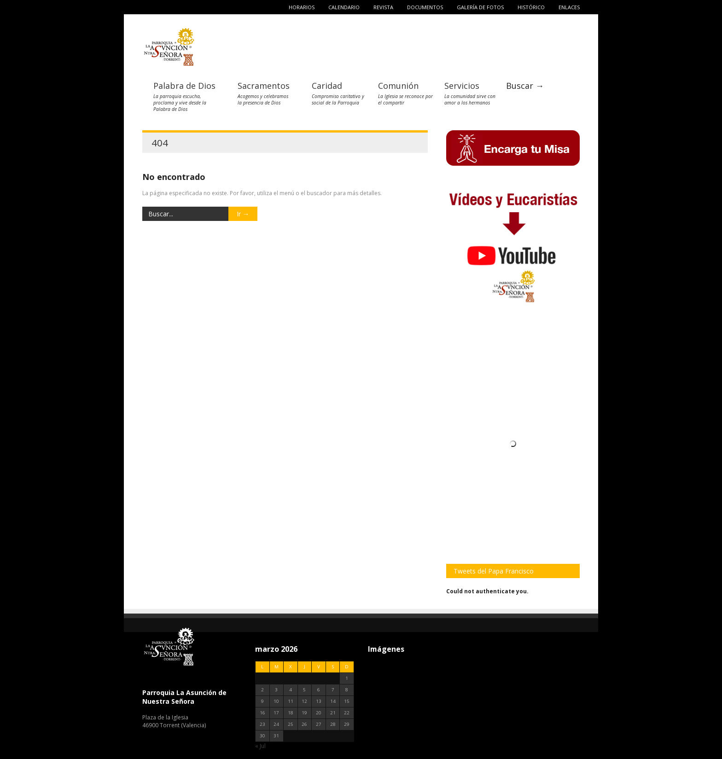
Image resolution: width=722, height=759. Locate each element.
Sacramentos (264, 85)
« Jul (260, 746)
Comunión (398, 85)
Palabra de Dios (184, 85)
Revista (383, 7)
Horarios (301, 7)
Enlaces (569, 7)
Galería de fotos (480, 7)
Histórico (531, 7)
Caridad (327, 85)
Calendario (344, 7)
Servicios (461, 85)
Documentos (425, 7)
